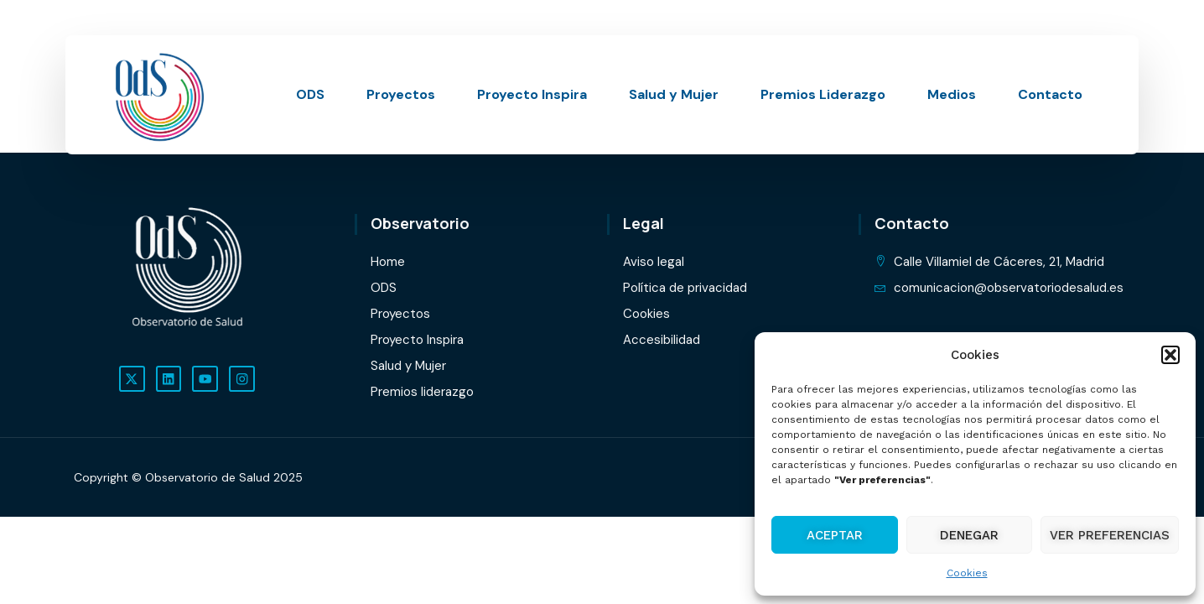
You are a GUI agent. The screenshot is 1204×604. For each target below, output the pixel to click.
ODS (310, 94)
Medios (951, 94)
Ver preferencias (1110, 535)
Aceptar (835, 535)
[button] (1170, 354)
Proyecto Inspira (532, 94)
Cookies (967, 573)
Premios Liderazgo (822, 94)
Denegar (969, 535)
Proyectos (400, 94)
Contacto (1050, 94)
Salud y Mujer (674, 94)
